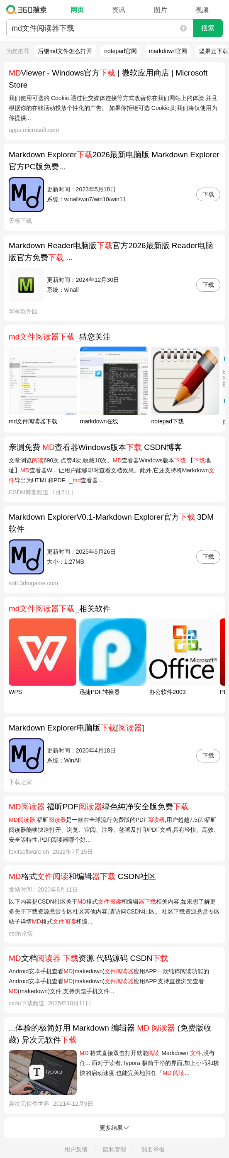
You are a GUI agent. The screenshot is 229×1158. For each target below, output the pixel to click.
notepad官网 (120, 51)
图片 (160, 9)
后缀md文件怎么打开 (65, 51)
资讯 (118, 9)
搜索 (207, 28)
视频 (202, 9)
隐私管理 (114, 1149)
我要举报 (153, 1149)
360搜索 (28, 9)
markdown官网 (168, 51)
